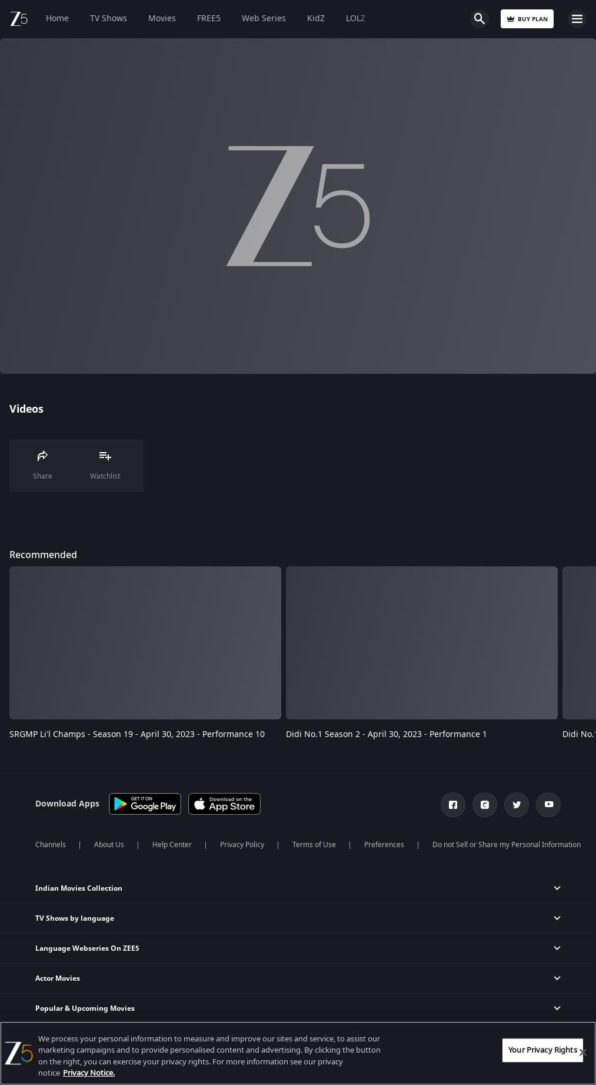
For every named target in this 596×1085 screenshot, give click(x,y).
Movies (162, 18)
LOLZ (355, 18)
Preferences (384, 845)
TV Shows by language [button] (74, 918)
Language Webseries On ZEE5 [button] (87, 948)
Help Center (172, 845)
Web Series (264, 18)
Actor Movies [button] (57, 978)
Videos (26, 409)
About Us (109, 845)
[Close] (583, 1052)
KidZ (316, 18)
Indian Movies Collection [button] (78, 888)
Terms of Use (314, 845)
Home (57, 18)
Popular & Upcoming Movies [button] (85, 1008)
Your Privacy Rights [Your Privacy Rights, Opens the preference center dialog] (542, 1050)
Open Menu (577, 18)
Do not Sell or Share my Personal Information (506, 845)
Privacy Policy (242, 845)
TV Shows (108, 18)
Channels (50, 845)
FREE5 (209, 18)
